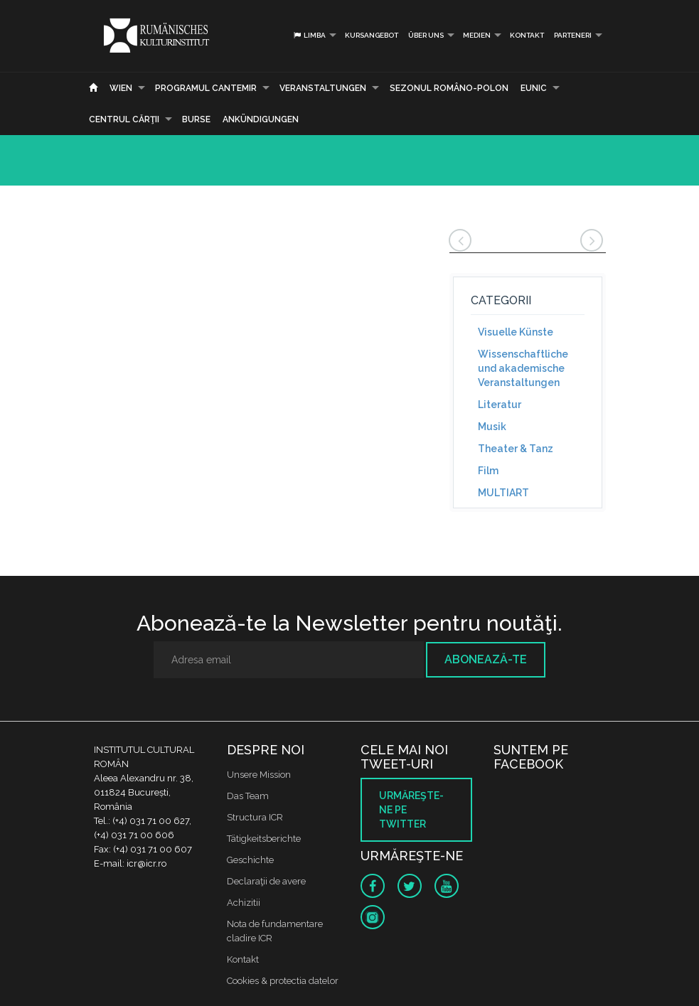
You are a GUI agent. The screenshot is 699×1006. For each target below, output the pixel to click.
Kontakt (527, 35)
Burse (196, 119)
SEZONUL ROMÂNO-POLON (449, 88)
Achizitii (243, 902)
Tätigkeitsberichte (264, 838)
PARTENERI (573, 35)
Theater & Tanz (515, 448)
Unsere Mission (259, 774)
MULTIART (503, 492)
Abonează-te (485, 659)
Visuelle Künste (515, 332)
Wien (121, 88)
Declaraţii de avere (266, 881)
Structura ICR (255, 817)
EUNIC (534, 88)
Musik (492, 426)
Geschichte (250, 860)
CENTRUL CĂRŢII (124, 119)
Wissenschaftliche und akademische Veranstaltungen (523, 368)
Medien (477, 35)
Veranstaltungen (322, 88)
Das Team (248, 796)
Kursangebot (371, 35)
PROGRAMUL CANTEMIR (206, 88)
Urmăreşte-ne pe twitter (411, 810)
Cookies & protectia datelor (282, 980)
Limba (309, 35)
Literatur (499, 404)
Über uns (426, 35)
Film (488, 470)
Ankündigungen (261, 119)
